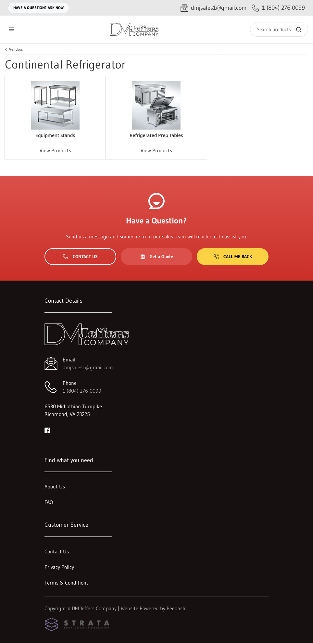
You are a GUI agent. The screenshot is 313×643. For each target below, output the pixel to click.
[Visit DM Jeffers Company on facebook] (47, 429)
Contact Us (80, 256)
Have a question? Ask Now (38, 7)
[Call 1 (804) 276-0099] (278, 8)
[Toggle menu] (11, 29)
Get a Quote (156, 256)
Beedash (176, 608)
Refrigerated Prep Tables (156, 135)
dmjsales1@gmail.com (88, 367)
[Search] (279, 29)
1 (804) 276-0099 (82, 390)
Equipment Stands (55, 135)
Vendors (16, 49)
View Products (55, 150)
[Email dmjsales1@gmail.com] (213, 8)
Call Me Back (233, 256)
